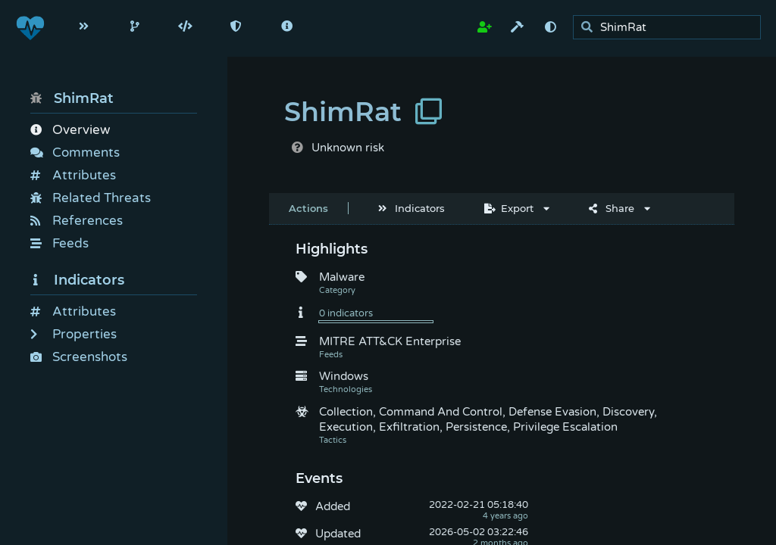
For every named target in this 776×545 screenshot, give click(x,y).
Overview (70, 130)
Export (509, 208)
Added (332, 506)
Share (611, 208)
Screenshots (78, 357)
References (76, 221)
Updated (338, 533)
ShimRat (72, 98)
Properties (73, 334)
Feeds (59, 243)
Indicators (77, 280)
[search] (671, 27)
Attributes (73, 175)
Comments (75, 152)
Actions (308, 208)
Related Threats (90, 198)
